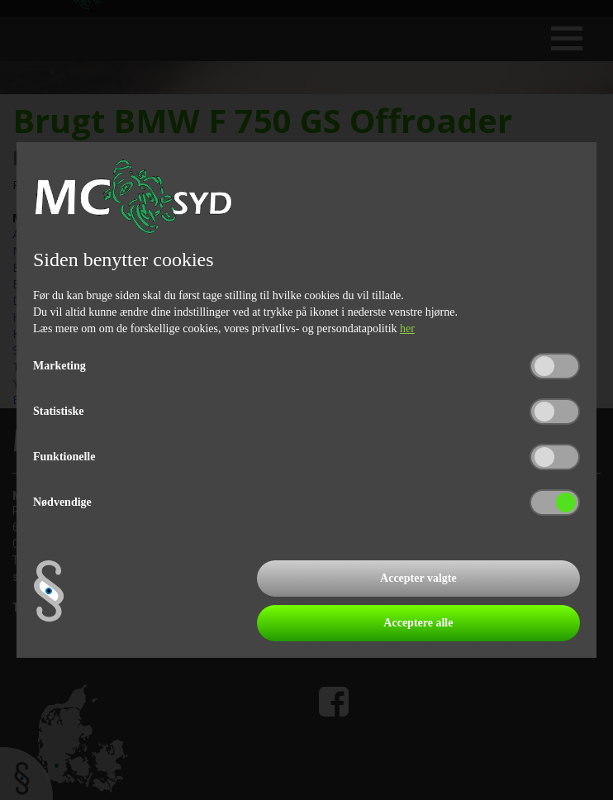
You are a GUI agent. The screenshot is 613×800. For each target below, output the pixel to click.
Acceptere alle (418, 623)
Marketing (59, 366)
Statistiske (58, 411)
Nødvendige (62, 502)
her (407, 328)
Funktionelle (64, 456)
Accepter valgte (418, 578)
